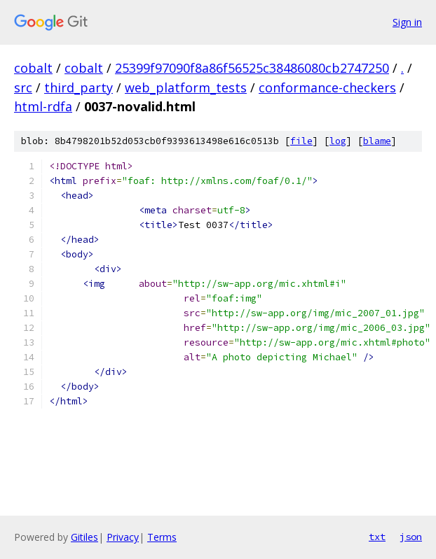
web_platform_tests (186, 87)
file (301, 141)
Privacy (123, 537)
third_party (78, 87)
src (23, 87)
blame (377, 141)
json (411, 536)
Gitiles (84, 537)
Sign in (407, 22)
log (337, 141)
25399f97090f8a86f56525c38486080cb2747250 (252, 67)
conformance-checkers (327, 87)
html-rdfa (43, 106)
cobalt (33, 67)
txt (377, 536)
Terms (162, 537)
